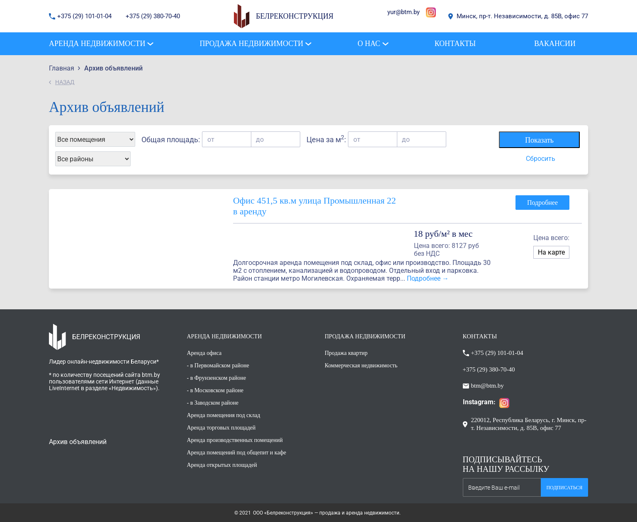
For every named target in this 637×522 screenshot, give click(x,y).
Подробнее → (428, 278)
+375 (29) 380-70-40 (153, 16)
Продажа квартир (346, 353)
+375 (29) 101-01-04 (85, 16)
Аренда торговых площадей (221, 428)
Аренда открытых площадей (222, 465)
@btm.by (408, 12)
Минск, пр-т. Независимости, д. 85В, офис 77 (522, 16)
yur (391, 12)
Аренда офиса (204, 353)
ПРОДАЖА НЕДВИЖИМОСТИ (365, 336)
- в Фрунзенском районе (216, 378)
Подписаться (564, 487)
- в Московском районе (215, 390)
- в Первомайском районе (218, 365)
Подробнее (542, 202)
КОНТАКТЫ (480, 336)
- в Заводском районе (213, 403)
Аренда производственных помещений (235, 440)
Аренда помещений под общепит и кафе (236, 452)
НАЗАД (65, 82)
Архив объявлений (78, 442)
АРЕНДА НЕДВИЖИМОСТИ (224, 336)
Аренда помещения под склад (223, 415)
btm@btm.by (487, 385)
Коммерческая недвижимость (361, 365)
